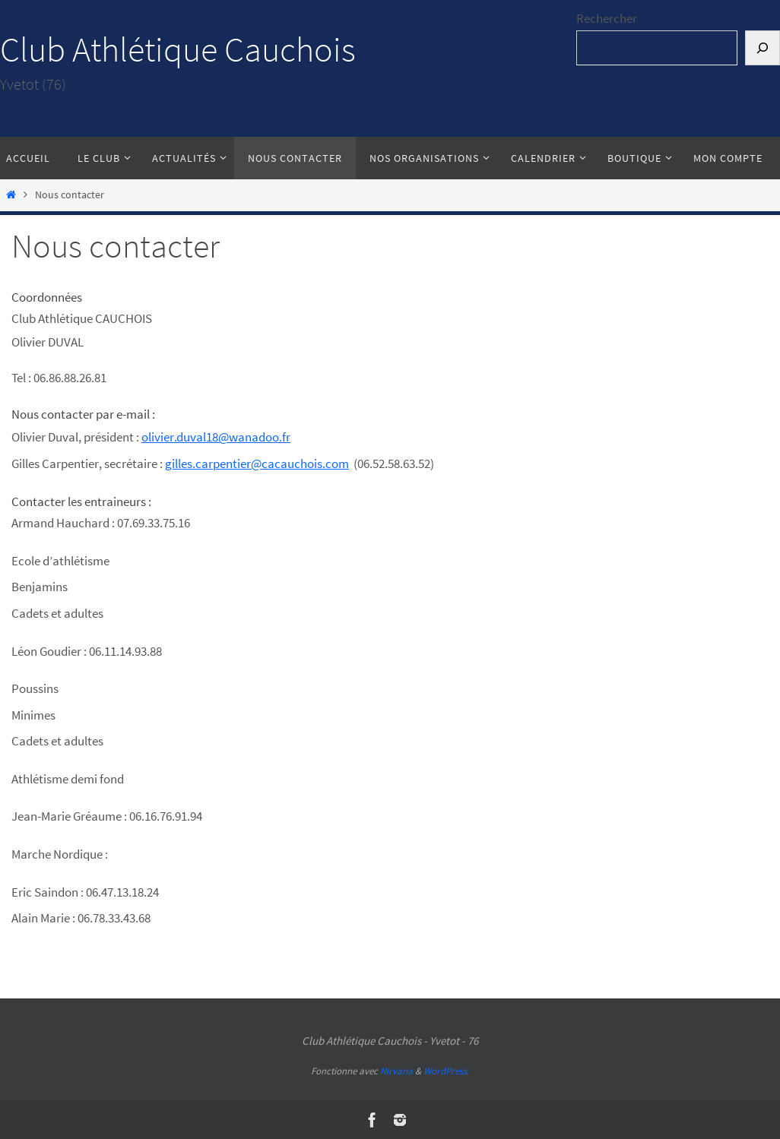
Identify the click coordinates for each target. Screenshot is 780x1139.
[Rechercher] (762, 48)
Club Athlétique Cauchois (178, 49)
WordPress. (446, 1071)
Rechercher (606, 18)
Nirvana (396, 1071)
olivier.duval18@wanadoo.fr (215, 437)
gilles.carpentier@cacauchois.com (257, 463)
